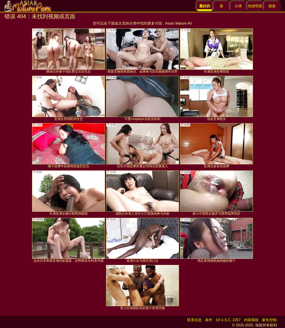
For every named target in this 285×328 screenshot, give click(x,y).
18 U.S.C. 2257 (228, 320)
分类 (238, 6)
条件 (208, 320)
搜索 (272, 6)
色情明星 (255, 6)
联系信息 (194, 320)
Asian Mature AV (178, 23)
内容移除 (251, 320)
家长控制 (269, 320)
